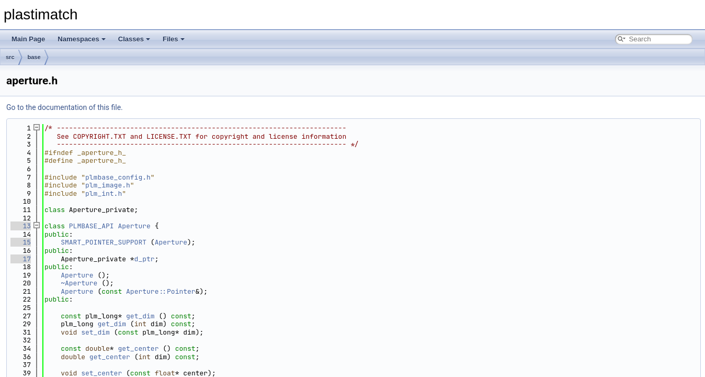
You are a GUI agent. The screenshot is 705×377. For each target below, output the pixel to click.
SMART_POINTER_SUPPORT (103, 242)
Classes (134, 39)
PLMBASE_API (91, 225)
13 (20, 225)
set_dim (95, 332)
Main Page (28, 39)
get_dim (140, 316)
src (10, 57)
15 (20, 242)
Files (174, 39)
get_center (138, 348)
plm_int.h (103, 193)
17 (20, 258)
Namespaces (82, 39)
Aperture (134, 225)
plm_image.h (107, 185)
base (34, 57)
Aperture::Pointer (161, 291)
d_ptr (144, 258)
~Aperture (79, 283)
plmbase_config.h (118, 177)
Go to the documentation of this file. (64, 107)
